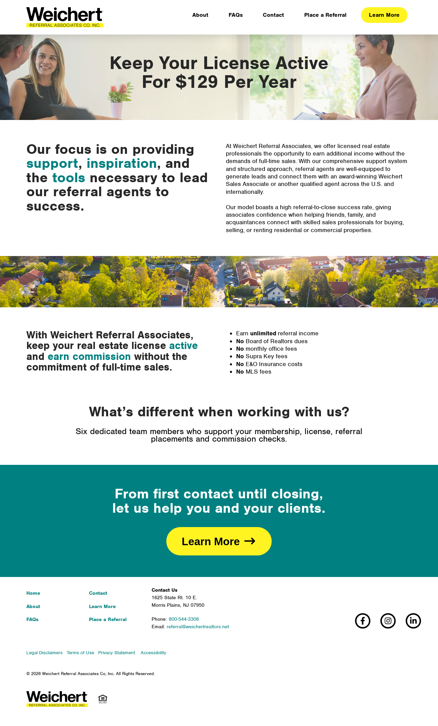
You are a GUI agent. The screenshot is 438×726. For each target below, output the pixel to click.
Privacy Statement (116, 653)
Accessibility (153, 653)
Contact (98, 593)
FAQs (32, 619)
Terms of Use (80, 653)
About (33, 606)
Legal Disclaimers (44, 653)
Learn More (102, 606)
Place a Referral (108, 619)
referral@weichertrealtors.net (198, 626)
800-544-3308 (184, 619)
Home (33, 593)
